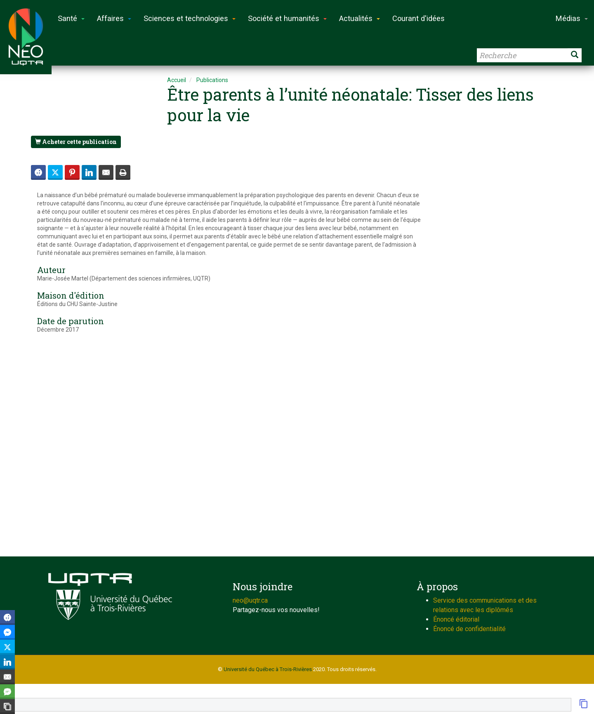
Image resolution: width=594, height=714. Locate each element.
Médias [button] (572, 18)
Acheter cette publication (76, 142)
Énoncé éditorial (456, 619)
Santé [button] (71, 18)
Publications (212, 80)
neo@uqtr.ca (250, 600)
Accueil (176, 80)
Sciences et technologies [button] (190, 18)
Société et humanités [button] (287, 18)
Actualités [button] (359, 18)
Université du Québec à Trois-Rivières (268, 669)
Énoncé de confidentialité (469, 629)
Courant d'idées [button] (418, 18)
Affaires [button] (114, 18)
